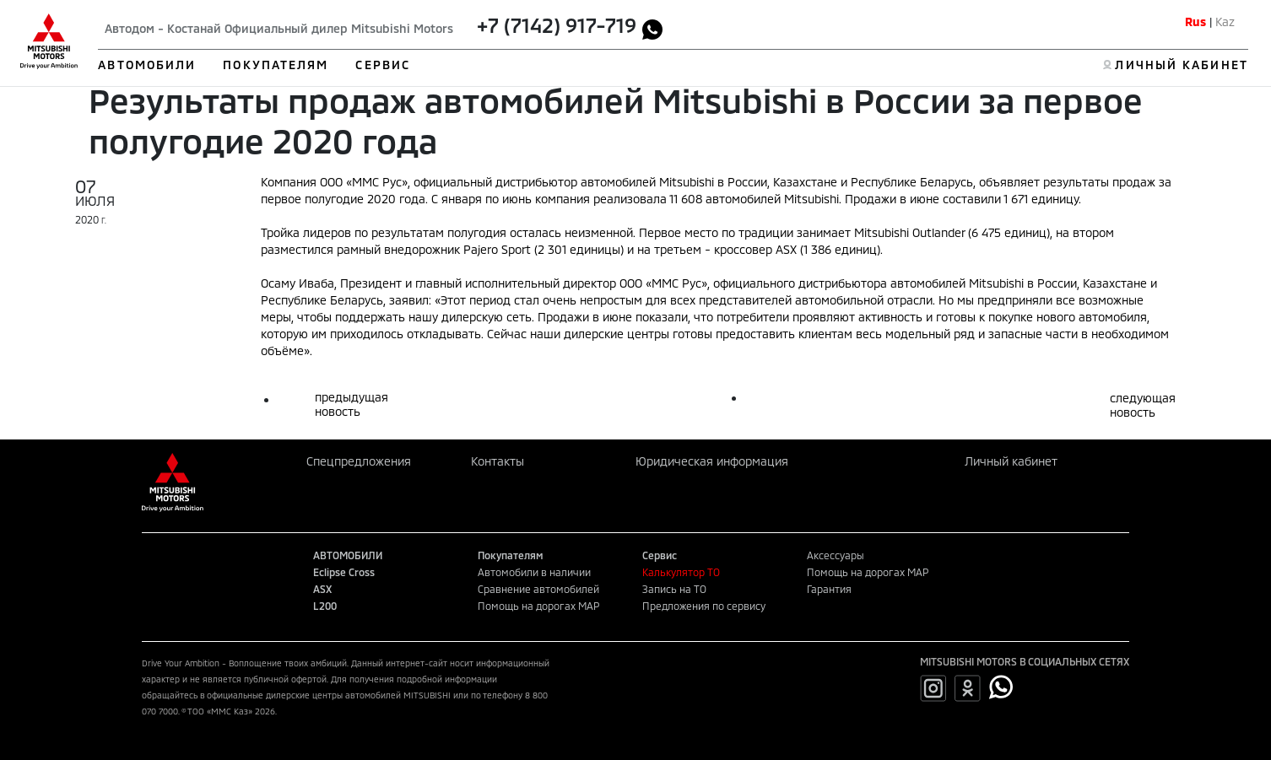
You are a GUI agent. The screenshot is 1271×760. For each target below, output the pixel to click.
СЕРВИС (382, 64)
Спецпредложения (358, 461)
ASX (322, 589)
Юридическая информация (712, 461)
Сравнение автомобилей (538, 589)
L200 (325, 606)
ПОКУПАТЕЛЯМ (275, 64)
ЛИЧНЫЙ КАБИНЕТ (1181, 64)
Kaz (1225, 21)
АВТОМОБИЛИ (147, 64)
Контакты (497, 461)
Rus (1195, 21)
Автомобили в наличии (534, 572)
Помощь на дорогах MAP (538, 606)
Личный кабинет (1011, 461)
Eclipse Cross (344, 572)
